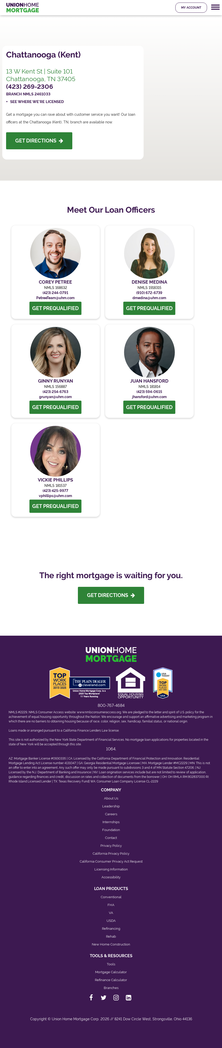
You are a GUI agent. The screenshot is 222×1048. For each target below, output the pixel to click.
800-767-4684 (111, 705)
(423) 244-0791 (55, 293)
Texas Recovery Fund (74, 781)
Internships (111, 822)
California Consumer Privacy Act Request (111, 861)
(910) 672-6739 (149, 293)
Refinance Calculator (111, 980)
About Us (111, 798)
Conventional (111, 897)
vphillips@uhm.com (55, 496)
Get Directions (39, 141)
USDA (111, 921)
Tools (111, 964)
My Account (191, 7)
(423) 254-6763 (55, 392)
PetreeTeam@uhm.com (55, 298)
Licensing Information (111, 869)
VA (111, 913)
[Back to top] (111, 1034)
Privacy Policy (111, 846)
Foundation (111, 830)
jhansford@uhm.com (149, 397)
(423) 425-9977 (55, 491)
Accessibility (111, 877)
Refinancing (111, 928)
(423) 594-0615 (149, 392)
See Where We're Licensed (37, 101)
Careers (111, 814)
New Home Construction (111, 944)
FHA (111, 905)
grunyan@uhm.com (55, 397)
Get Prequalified (55, 308)
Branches (111, 988)
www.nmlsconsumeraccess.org (99, 712)
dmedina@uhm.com (149, 298)
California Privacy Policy (111, 853)
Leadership (111, 806)
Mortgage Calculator (111, 972)
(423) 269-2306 (29, 86)
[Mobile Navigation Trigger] (215, 7)
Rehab (111, 936)
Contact (111, 838)
